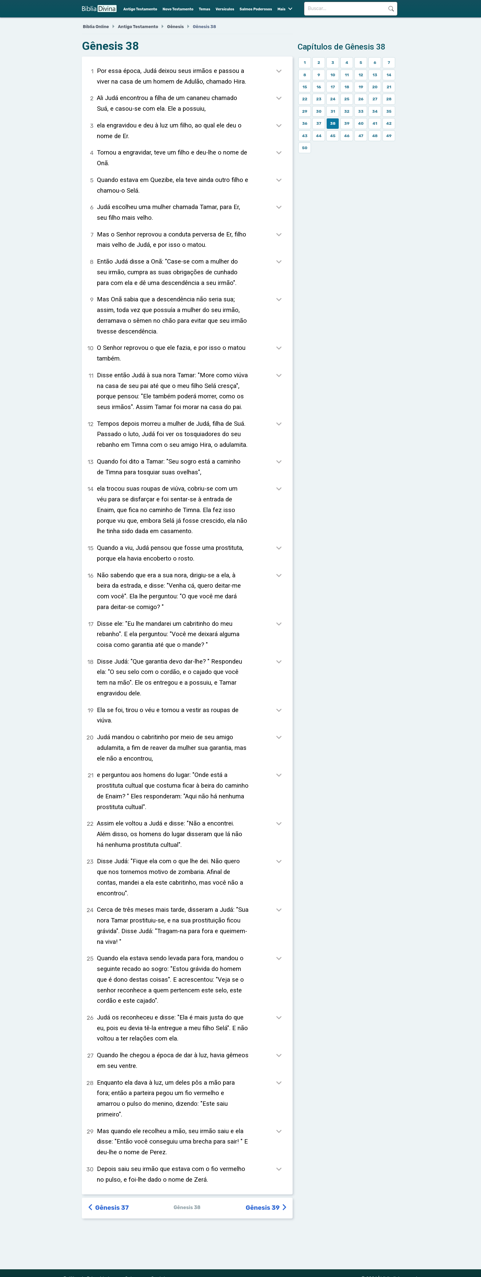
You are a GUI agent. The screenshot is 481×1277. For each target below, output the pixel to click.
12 (360, 75)
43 (304, 135)
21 (388, 87)
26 (360, 99)
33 (360, 111)
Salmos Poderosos (255, 9)
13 (374, 75)
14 (388, 75)
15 (304, 87)
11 (347, 75)
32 (346, 111)
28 (388, 99)
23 (318, 99)
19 (360, 87)
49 (388, 135)
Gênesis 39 (267, 1207)
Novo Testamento (178, 9)
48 (374, 135)
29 (305, 111)
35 (388, 111)
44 (318, 135)
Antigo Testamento (140, 9)
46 (346, 135)
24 (332, 99)
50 (304, 147)
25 (347, 99)
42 (388, 123)
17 (333, 87)
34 (374, 111)
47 (360, 135)
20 (374, 87)
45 (332, 135)
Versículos (225, 9)
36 (304, 123)
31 (332, 111)
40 (360, 123)
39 (346, 123)
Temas (204, 9)
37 (318, 123)
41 (374, 123)
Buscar (390, 9)
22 (304, 99)
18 (346, 87)
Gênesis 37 (109, 1207)
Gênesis (175, 26)
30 (318, 111)
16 (318, 87)
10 (332, 75)
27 (374, 99)
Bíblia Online (96, 26)
